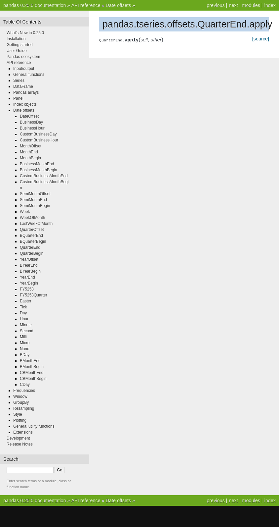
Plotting (19, 420)
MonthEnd (29, 152)
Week (25, 211)
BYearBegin (30, 271)
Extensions (23, 432)
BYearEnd (29, 265)
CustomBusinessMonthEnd (44, 176)
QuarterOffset (32, 229)
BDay (24, 354)
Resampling (23, 408)
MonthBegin (30, 158)
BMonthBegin (32, 366)
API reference (85, 5)
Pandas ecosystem (23, 56)
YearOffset (29, 259)
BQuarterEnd (31, 235)
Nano (24, 348)
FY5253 (27, 289)
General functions (28, 74)
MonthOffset (30, 146)
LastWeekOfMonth (36, 223)
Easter (25, 301)
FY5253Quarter (33, 295)
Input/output (23, 68)
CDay (25, 384)
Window (20, 396)
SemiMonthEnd (33, 199)
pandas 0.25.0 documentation (34, 5)
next (233, 5)
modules (251, 5)
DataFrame (23, 86)
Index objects (25, 104)
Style (17, 414)
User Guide (17, 50)
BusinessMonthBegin (38, 170)
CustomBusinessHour (39, 140)
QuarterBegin (31, 253)
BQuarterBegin (33, 241)
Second (26, 331)
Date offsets (118, 5)
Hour (24, 319)
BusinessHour (32, 128)
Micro (24, 343)
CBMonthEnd (31, 372)
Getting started (20, 44)
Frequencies (24, 390)
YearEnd (27, 277)
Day (23, 313)
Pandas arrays (26, 92)
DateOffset (29, 116)
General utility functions (34, 426)
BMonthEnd (30, 360)
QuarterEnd (30, 247)
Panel (18, 98)
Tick (23, 307)
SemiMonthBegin (35, 205)
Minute (26, 325)
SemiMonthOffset (35, 193)
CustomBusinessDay (38, 134)
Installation (16, 38)
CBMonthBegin (33, 378)
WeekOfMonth (32, 217)
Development (18, 438)
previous (215, 5)
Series (18, 80)
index (270, 5)
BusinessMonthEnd (37, 164)
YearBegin (29, 283)
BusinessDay (31, 122)
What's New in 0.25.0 (25, 32)
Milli (23, 337)
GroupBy (21, 402)
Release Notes (20, 444)
